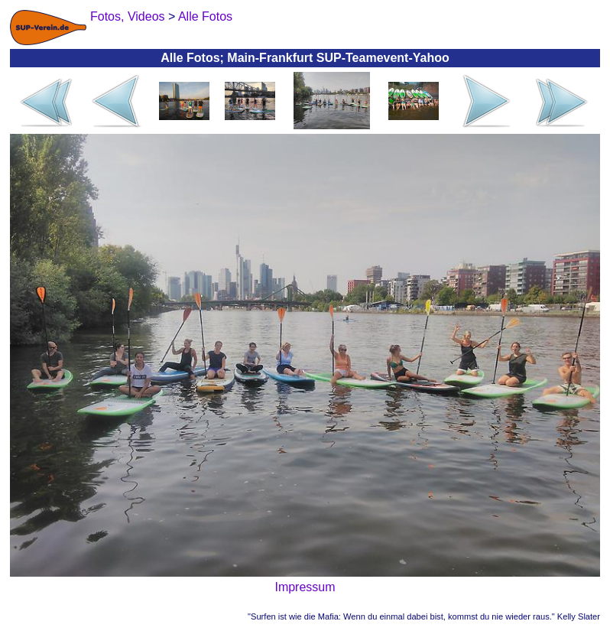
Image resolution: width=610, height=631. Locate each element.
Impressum (304, 587)
